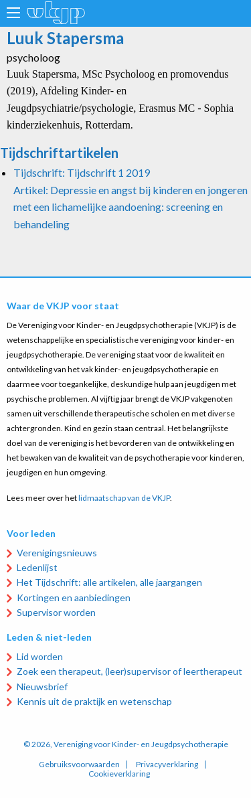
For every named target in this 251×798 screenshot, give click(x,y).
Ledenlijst (37, 567)
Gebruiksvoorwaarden (79, 765)
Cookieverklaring (119, 774)
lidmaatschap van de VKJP (124, 498)
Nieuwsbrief (42, 686)
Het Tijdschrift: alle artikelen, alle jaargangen (109, 582)
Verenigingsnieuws (57, 552)
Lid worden (40, 656)
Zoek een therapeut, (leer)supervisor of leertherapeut (129, 671)
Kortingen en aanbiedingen (74, 597)
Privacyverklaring (167, 765)
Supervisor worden (56, 612)
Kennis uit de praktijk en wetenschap (94, 701)
